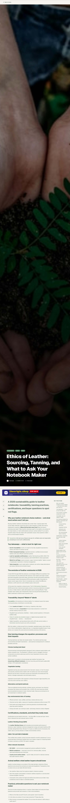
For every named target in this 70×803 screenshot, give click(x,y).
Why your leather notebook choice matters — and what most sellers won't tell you (62, 505)
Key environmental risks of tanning (63, 533)
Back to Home (7, 2)
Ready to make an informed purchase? (63, 584)
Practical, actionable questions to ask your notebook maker (61, 556)
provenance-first (13, 575)
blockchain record (14, 623)
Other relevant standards (62, 547)
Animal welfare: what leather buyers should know (61, 552)
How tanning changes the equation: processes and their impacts (62, 521)
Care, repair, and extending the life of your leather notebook (61, 564)
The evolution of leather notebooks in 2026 (61, 513)
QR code (36, 621)
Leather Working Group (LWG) (62, 541)
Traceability (12, 538)
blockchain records (32, 577)
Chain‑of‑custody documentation (18, 617)
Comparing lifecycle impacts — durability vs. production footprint (61, 569)
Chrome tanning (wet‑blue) (62, 524)
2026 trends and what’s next (61, 573)
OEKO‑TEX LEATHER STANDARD (63, 544)
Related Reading (62, 586)
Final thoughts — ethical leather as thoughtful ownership (61, 580)
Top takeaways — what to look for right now (61, 510)
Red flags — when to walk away (61, 560)
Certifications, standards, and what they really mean (61, 537)
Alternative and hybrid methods (62, 530)
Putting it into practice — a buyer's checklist (61, 576)
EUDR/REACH (35, 558)
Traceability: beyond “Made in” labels (60, 516)
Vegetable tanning (63, 527)
